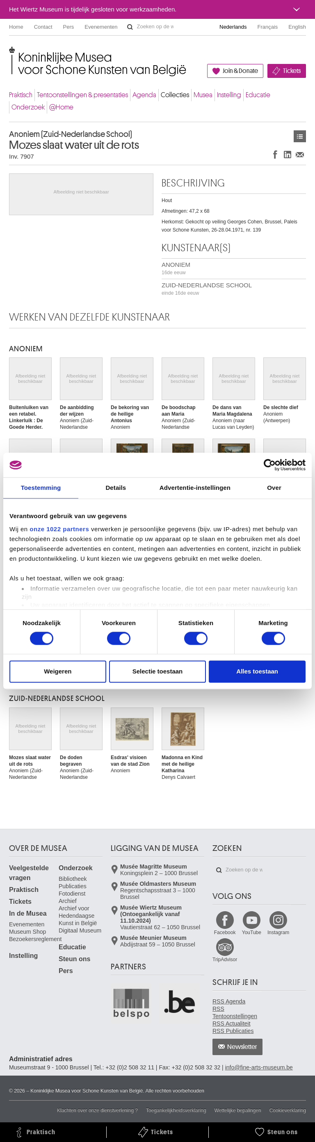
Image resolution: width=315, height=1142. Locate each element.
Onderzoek (28, 107)
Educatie (258, 94)
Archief (68, 901)
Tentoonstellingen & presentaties (82, 94)
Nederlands (233, 27)
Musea (203, 94)
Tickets (292, 71)
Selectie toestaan (157, 671)
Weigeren (57, 671)
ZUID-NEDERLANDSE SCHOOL (207, 289)
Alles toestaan (257, 671)
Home (16, 27)
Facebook (225, 932)
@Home (61, 107)
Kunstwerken (300, 136)
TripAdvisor (224, 959)
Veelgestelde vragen (29, 872)
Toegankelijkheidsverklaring (176, 1110)
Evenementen (100, 27)
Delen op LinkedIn (287, 154)
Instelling (229, 94)
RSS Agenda (228, 1001)
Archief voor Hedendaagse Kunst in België (78, 915)
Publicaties (73, 886)
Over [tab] (274, 487)
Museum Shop (27, 931)
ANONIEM (176, 268)
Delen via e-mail (300, 154)
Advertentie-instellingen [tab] (195, 487)
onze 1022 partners (59, 529)
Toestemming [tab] (41, 487)
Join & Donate (240, 71)
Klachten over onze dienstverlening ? (97, 1110)
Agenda (144, 94)
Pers (68, 27)
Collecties (175, 94)
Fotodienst (72, 893)
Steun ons (74, 958)
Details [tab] (115, 487)
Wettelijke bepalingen (238, 1110)
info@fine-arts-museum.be (259, 1067)
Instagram (278, 932)
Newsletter (242, 1047)
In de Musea (28, 913)
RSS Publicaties (232, 1031)
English (297, 27)
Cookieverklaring (287, 1110)
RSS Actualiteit (231, 1023)
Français (268, 27)
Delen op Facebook (275, 154)
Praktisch (20, 94)
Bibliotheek (73, 879)
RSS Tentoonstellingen (234, 1012)
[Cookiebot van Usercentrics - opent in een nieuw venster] (270, 465)
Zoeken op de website (130, 27)
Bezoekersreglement (35, 939)
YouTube (251, 932)
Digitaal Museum (80, 930)
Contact (43, 27)
